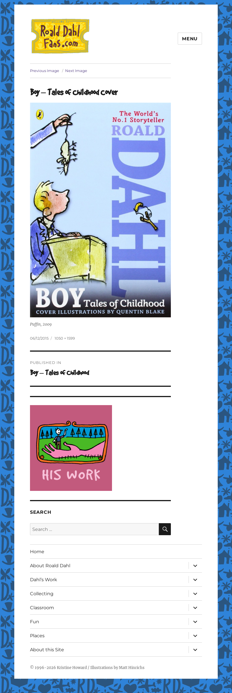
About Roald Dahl (50, 565)
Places (37, 635)
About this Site (47, 649)
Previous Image (44, 70)
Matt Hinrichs (132, 667)
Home (37, 551)
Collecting (41, 593)
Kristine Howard (72, 667)
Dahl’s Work (43, 579)
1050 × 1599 (65, 338)
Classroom (42, 607)
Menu (190, 38)
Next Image (76, 70)
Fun (34, 621)
